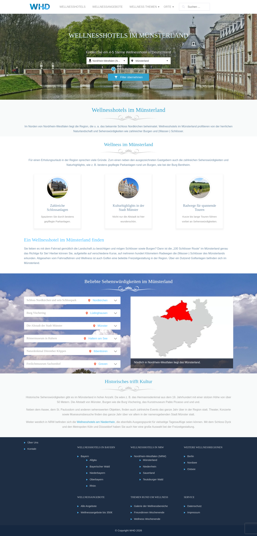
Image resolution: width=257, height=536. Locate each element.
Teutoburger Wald (153, 479)
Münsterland (150, 459)
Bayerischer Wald (100, 466)
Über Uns (33, 442)
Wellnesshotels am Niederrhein (96, 422)
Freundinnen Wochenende (149, 512)
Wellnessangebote (107, 6)
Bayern (85, 456)
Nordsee (192, 462)
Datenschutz (194, 506)
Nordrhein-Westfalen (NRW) (150, 456)
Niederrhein (149, 466)
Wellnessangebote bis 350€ (96, 512)
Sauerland (149, 472)
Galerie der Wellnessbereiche (151, 506)
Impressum (193, 512)
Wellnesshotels (72, 6)
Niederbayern (97, 472)
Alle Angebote (89, 506)
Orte (167, 6)
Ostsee (191, 469)
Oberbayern (96, 479)
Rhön (93, 485)
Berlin (190, 456)
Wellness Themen (143, 6)
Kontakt (32, 448)
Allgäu (93, 459)
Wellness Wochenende (147, 518)
